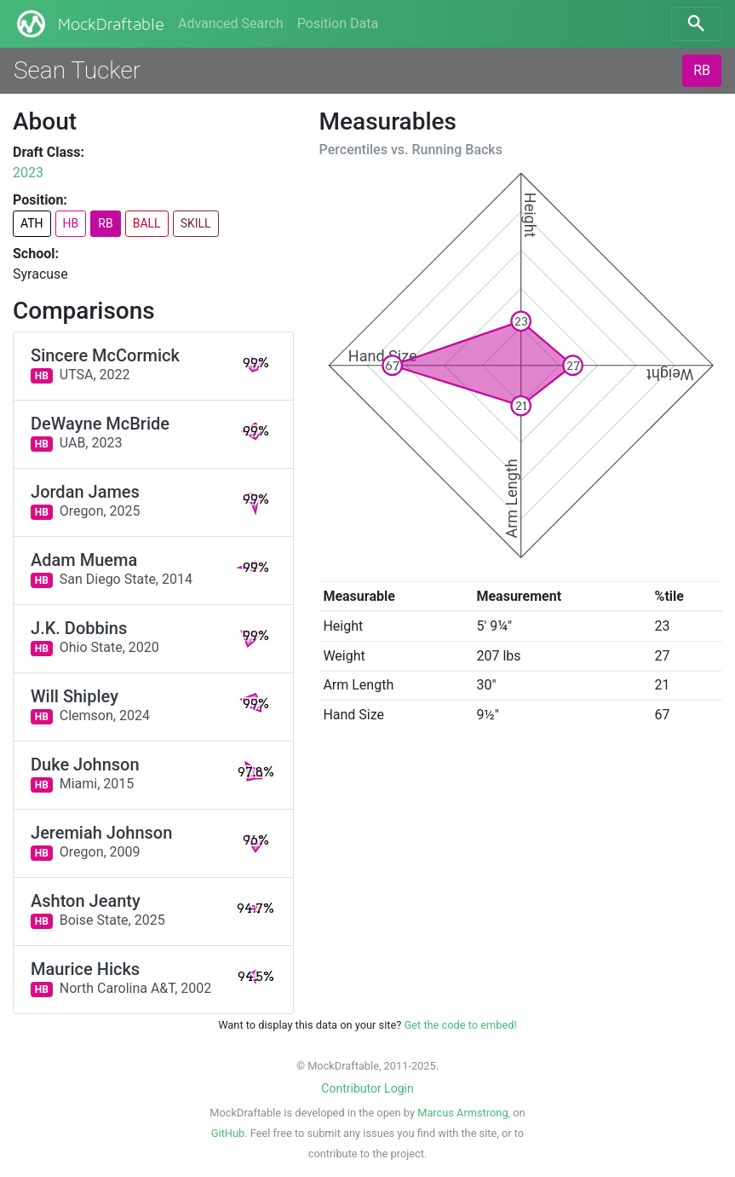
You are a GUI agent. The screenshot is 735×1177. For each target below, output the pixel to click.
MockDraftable (89, 24)
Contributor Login (367, 1088)
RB (701, 70)
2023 (28, 172)
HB (71, 223)
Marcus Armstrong (462, 1112)
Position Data (337, 23)
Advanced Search (231, 23)
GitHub (227, 1133)
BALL (147, 223)
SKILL (196, 223)
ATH (31, 223)
